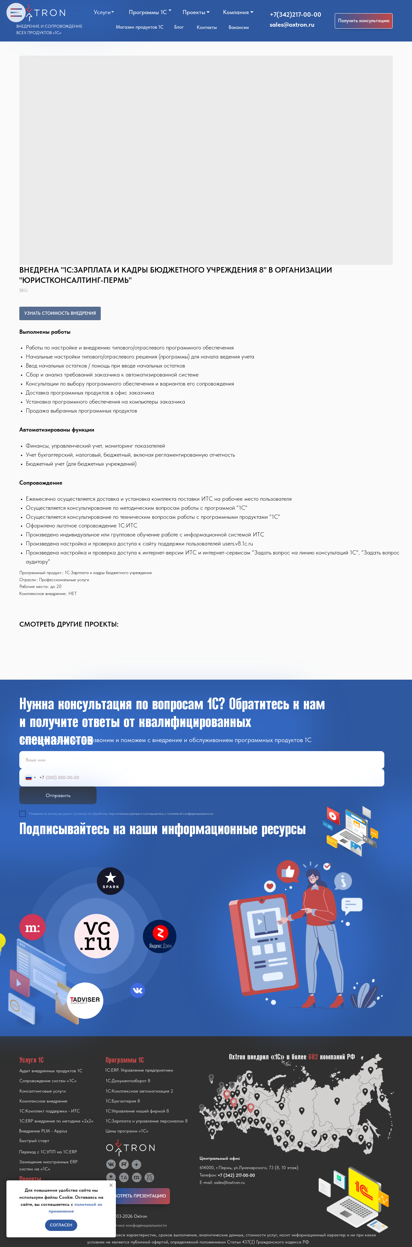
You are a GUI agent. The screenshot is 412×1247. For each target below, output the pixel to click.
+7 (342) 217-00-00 (236, 1175)
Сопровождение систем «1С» (48, 1080)
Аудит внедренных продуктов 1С (50, 1070)
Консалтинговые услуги (42, 1090)
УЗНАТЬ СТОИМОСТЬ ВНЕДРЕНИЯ (60, 313)
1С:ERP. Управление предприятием (139, 1070)
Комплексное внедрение (43, 1100)
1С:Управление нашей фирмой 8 (137, 1110)
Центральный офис (220, 1158)
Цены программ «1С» (127, 1130)
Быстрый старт (34, 1140)
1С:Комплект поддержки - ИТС (49, 1110)
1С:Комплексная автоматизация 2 (139, 1090)
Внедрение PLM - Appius (43, 1130)
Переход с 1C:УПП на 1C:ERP (48, 1151)
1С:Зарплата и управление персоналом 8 (147, 1120)
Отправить (58, 795)
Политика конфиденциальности (136, 1225)
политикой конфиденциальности (190, 814)
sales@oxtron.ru (292, 24)
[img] (96, 936)
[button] (364, 21)
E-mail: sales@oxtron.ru (222, 1182)
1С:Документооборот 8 (128, 1080)
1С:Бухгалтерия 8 (123, 1100)
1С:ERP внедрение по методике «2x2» (56, 1120)
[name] (201, 760)
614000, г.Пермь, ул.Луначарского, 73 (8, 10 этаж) (249, 1167)
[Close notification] (111, 1185)
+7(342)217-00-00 (295, 14)
